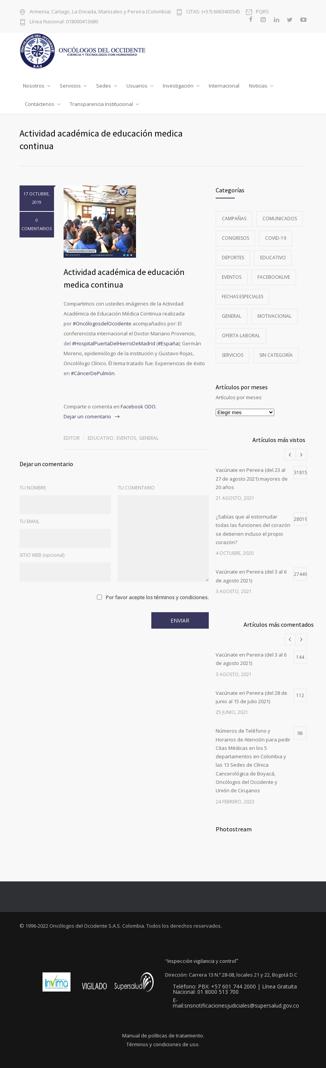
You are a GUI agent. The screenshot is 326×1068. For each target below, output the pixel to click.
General (149, 438)
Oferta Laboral (241, 335)
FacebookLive (273, 277)
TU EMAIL (29, 521)
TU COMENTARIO (136, 487)
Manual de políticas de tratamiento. (163, 1035)
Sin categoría (276, 355)
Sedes (103, 85)
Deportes (233, 257)
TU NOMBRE (33, 487)
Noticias (258, 85)
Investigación (178, 85)
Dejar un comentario (87, 416)
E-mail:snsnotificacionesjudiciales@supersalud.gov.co (236, 1003)
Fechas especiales (242, 296)
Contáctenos (39, 104)
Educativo (100, 438)
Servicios (70, 85)
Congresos (235, 238)
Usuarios (136, 85)
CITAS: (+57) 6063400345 (213, 11)
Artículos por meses (239, 397)
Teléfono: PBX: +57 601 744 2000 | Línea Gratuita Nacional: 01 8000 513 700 (235, 989)
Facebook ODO (138, 406)
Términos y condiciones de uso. (163, 1044)
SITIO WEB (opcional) (42, 555)
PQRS (262, 11)
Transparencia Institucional (101, 104)
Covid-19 (275, 238)
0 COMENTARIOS (36, 224)
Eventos (126, 438)
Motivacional (274, 316)
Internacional (224, 85)
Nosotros (33, 85)
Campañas (234, 218)
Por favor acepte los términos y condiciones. (157, 597)
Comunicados (279, 218)
